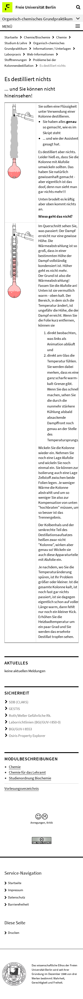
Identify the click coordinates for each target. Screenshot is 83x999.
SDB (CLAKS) (18, 702)
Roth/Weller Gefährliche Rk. (30, 715)
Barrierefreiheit (18, 904)
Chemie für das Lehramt (27, 772)
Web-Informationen (40, 54)
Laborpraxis (12, 54)
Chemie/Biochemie (37, 37)
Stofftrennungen (15, 60)
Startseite (11, 37)
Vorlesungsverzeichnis (21, 788)
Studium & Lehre (15, 43)
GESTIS (14, 708)
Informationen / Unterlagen (52, 48)
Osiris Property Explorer (27, 735)
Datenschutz (16, 897)
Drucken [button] (13, 932)
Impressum (15, 890)
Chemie (61, 37)
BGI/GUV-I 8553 (20, 729)
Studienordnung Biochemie (30, 778)
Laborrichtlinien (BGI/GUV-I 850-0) (35, 722)
